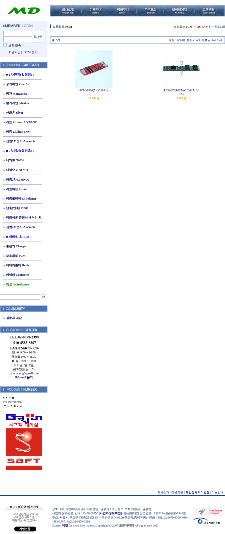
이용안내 (218, 492)
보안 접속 (14, 45)
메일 (65, 525)
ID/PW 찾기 (30, 52)
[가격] (181, 40)
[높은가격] (193, 40)
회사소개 (163, 492)
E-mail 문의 (24, 377)
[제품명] (206, 40)
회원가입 (14, 52)
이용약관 (177, 492)
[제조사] (217, 40)
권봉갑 (146, 509)
